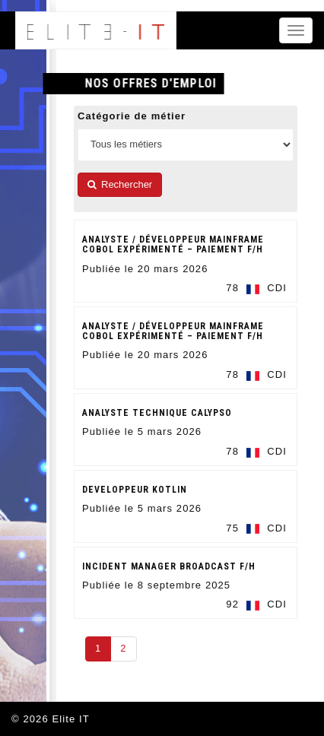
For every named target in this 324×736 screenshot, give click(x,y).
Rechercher (119, 184)
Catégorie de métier (132, 116)
